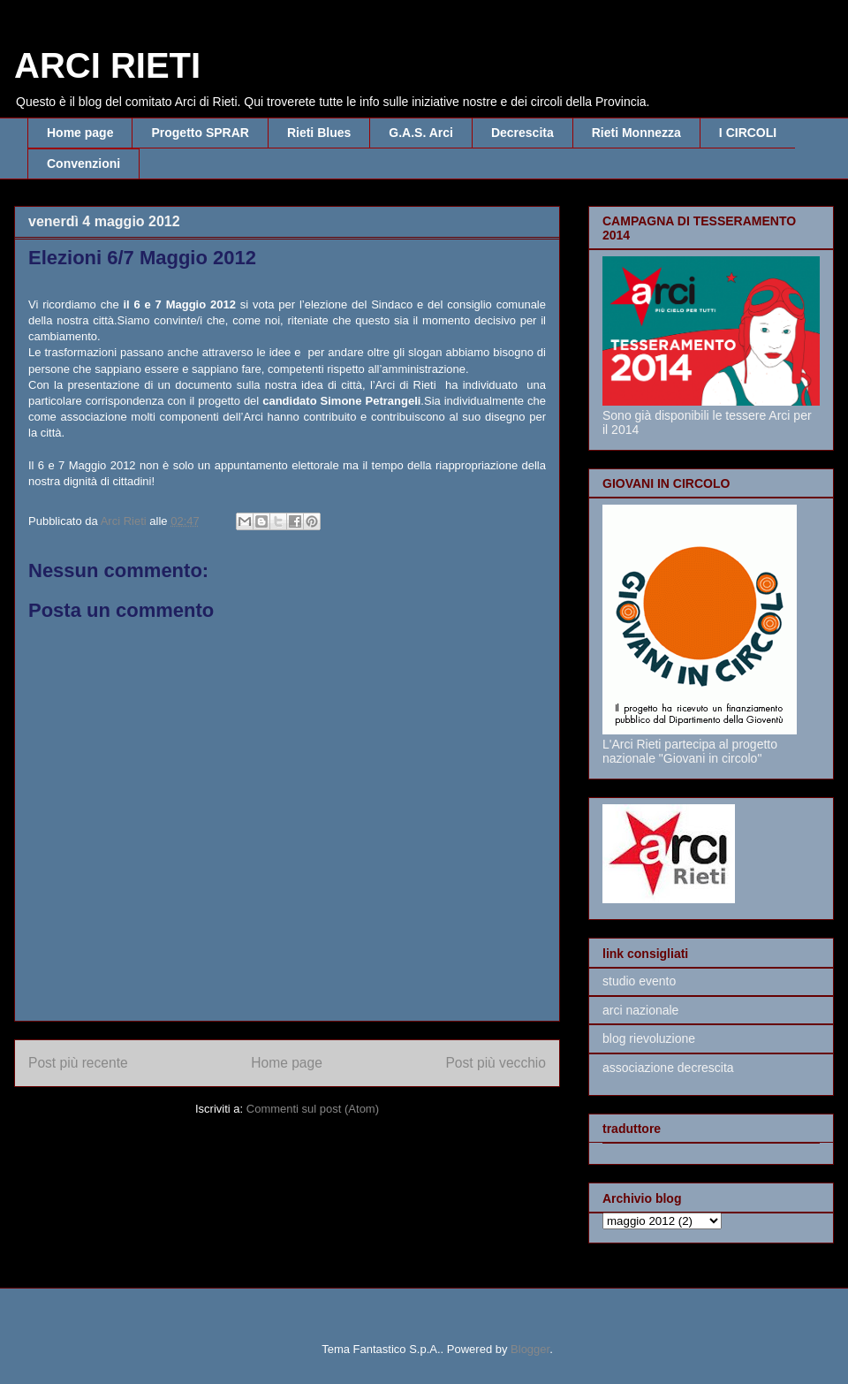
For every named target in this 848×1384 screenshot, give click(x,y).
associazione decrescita (668, 1068)
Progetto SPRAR (199, 132)
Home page (80, 132)
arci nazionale (640, 1010)
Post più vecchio (495, 1062)
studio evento (639, 981)
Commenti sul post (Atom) (312, 1108)
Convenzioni (83, 163)
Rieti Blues (319, 132)
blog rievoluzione (648, 1038)
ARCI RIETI (107, 65)
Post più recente (78, 1062)
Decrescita (522, 132)
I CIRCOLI (747, 132)
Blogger (530, 1349)
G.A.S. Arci (421, 132)
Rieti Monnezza (636, 132)
